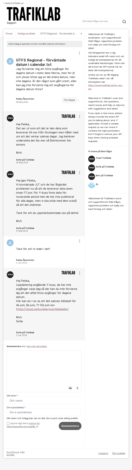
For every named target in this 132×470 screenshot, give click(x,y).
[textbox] (44, 368)
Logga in (103, 453)
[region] (44, 79)
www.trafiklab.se (13, 3)
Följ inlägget (69, 100)
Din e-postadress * (16, 407)
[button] (70, 388)
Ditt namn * (12, 395)
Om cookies (118, 453)
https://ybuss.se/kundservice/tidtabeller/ (42, 309)
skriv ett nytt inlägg (37, 346)
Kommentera (70, 426)
